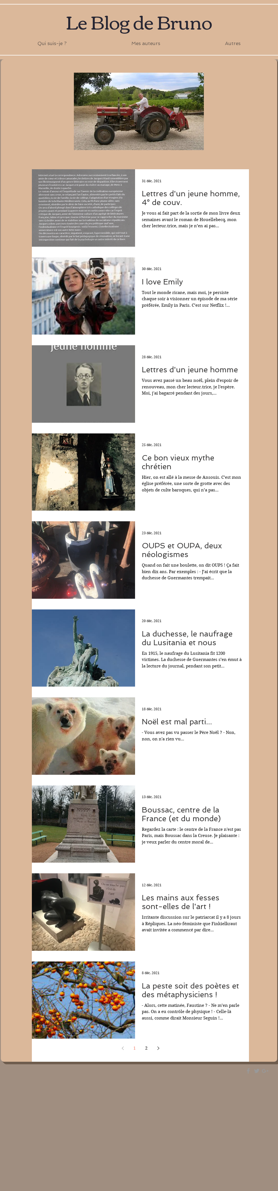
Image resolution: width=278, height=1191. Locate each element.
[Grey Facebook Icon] (248, 1070)
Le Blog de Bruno (139, 21)
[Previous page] (123, 1048)
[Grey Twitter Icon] (256, 1070)
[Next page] (158, 1048)
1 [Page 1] (134, 1048)
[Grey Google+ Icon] (265, 1070)
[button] (146, 43)
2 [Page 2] (146, 1048)
